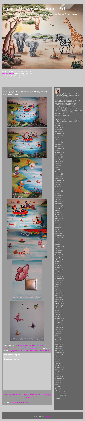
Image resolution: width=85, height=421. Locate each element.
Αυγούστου (58, 135)
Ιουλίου (57, 137)
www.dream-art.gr (8, 74)
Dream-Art (59, 123)
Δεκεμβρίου (58, 193)
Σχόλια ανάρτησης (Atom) (20, 402)
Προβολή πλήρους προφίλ (62, 115)
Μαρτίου (57, 171)
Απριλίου (57, 169)
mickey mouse (34, 351)
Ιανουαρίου (58, 127)
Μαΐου (56, 150)
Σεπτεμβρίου (58, 133)
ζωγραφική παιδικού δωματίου (19, 351)
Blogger (48, 416)
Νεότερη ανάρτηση (11, 395)
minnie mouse (44, 351)
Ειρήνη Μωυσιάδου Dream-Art (33, 8)
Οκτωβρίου (58, 131)
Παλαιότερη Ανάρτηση (40, 395)
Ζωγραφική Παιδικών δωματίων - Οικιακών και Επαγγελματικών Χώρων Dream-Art (69, 94)
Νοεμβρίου (58, 129)
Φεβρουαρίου (58, 140)
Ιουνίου (57, 165)
